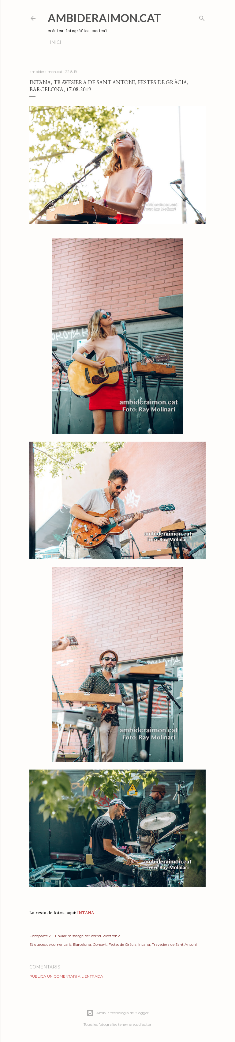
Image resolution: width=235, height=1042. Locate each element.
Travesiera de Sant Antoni (174, 944)
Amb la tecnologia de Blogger (118, 1013)
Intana (144, 944)
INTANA (85, 912)
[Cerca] (202, 17)
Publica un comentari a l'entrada (66, 976)
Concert (100, 944)
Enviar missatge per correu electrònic (87, 936)
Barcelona (82, 944)
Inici (55, 42)
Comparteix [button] (39, 936)
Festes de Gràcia (122, 944)
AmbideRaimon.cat (104, 18)
